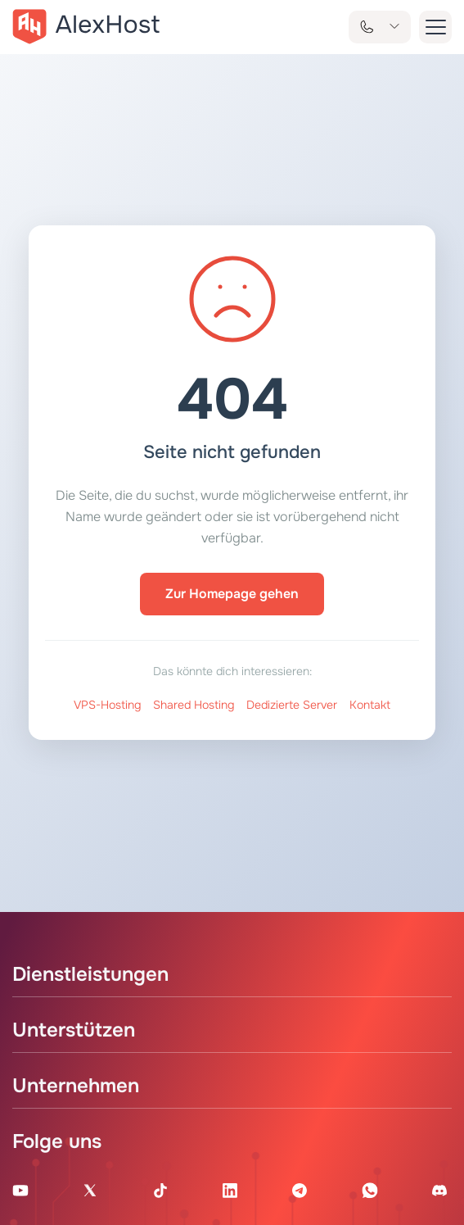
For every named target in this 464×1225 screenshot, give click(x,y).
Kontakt (369, 704)
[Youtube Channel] (20, 1190)
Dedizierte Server (291, 704)
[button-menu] (435, 27)
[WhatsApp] (370, 1190)
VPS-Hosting (107, 704)
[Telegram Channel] (299, 1190)
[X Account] (90, 1190)
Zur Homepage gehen (232, 593)
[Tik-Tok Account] (160, 1190)
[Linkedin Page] (230, 1190)
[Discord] (439, 1190)
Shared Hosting (193, 704)
